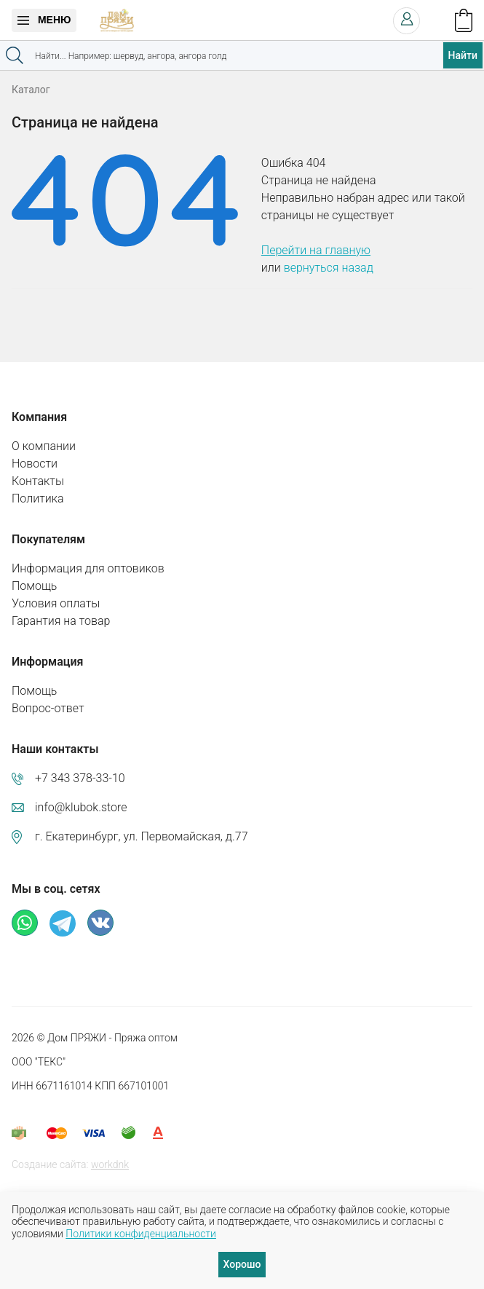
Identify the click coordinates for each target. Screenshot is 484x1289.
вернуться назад (328, 268)
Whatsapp (25, 923)
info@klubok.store (81, 807)
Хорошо (242, 1264)
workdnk (110, 1164)
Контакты (38, 481)
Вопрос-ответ (48, 708)
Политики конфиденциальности (141, 1233)
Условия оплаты (56, 603)
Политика (38, 498)
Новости (34, 463)
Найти (462, 55)
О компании (44, 446)
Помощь (34, 586)
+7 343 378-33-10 (80, 778)
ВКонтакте (100, 923)
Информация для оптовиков (88, 568)
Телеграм (62, 923)
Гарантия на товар (61, 621)
